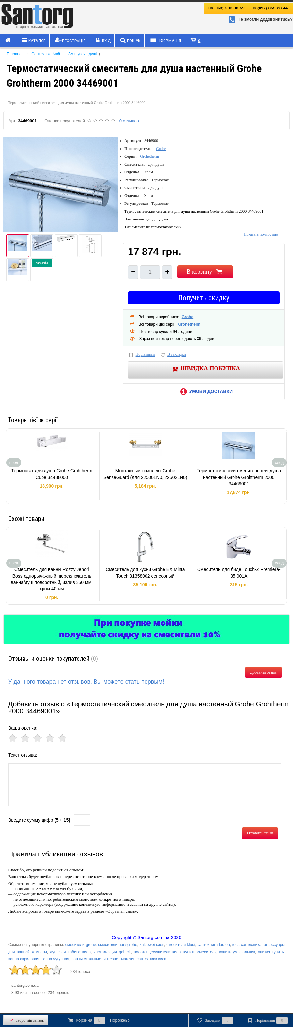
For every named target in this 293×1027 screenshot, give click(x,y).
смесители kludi (180, 944)
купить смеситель (199, 952)
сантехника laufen (214, 944)
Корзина (98, 1020)
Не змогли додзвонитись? (260, 19)
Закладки (214, 1020)
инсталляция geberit (112, 952)
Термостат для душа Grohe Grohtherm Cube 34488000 (51, 474)
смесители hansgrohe (117, 944)
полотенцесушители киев (157, 952)
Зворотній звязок (26, 1020)
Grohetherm (149, 156)
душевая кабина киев (70, 952)
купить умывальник (237, 952)
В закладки (173, 355)
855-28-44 (269, 8)
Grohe (161, 148)
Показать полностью (261, 234)
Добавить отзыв (263, 672)
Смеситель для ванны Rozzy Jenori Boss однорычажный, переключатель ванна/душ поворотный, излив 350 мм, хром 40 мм (52, 579)
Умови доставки (205, 391)
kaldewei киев (152, 944)
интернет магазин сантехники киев (134, 959)
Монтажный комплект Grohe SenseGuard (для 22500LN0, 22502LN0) (145, 474)
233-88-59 (226, 8)
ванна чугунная (55, 959)
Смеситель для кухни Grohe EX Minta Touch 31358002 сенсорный (145, 573)
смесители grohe (80, 944)
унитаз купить (271, 952)
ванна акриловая (23, 959)
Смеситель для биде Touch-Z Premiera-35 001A (239, 573)
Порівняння (141, 355)
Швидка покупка (205, 369)
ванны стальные (86, 959)
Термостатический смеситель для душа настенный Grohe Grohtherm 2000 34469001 (239, 477)
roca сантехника (247, 944)
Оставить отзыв (260, 833)
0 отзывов (129, 120)
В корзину (204, 272)
